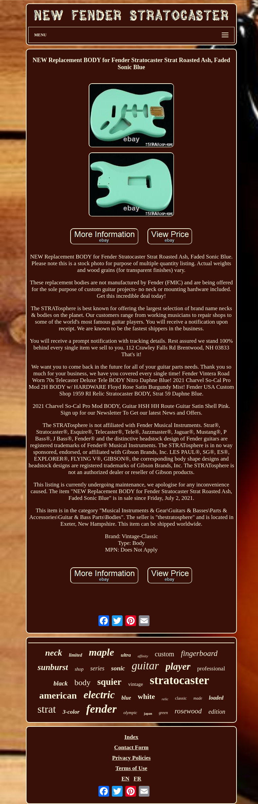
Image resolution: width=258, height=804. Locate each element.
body (83, 682)
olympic (130, 712)
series (97, 668)
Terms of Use (131, 768)
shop (79, 669)
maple (101, 652)
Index (131, 737)
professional (211, 668)
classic (181, 698)
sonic (118, 668)
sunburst (53, 667)
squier (109, 682)
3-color (70, 712)
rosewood (188, 711)
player (178, 666)
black (60, 683)
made (198, 698)
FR (137, 778)
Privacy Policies (131, 758)
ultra (126, 655)
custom (164, 654)
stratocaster (179, 680)
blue (126, 698)
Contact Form (131, 747)
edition (217, 711)
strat (46, 709)
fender (101, 709)
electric (99, 695)
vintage (135, 684)
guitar (145, 666)
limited (75, 655)
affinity (143, 656)
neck (53, 653)
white (146, 696)
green (163, 712)
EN (125, 778)
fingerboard (199, 653)
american (58, 695)
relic (165, 699)
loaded (216, 698)
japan (148, 713)
